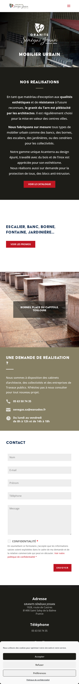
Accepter (39, 656)
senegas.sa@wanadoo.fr (29, 409)
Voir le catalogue (39, 184)
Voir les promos (21, 244)
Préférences (39, 673)
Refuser (39, 664)
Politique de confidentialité (38, 680)
